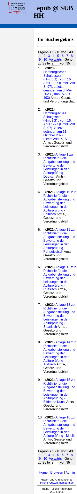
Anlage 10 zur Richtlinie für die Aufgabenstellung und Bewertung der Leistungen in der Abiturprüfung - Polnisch (59, 203)
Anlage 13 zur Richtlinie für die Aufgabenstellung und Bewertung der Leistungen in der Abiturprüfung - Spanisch (59, 315)
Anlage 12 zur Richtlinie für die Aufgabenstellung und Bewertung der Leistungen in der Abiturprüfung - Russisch (59, 278)
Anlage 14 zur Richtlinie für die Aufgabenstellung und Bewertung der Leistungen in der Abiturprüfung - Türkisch (59, 353)
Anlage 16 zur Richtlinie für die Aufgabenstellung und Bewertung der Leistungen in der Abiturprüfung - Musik (59, 426)
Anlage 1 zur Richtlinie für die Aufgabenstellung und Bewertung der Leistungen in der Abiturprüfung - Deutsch (59, 165)
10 (45, 59)
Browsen (56, 472)
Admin (70, 472)
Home (43, 472)
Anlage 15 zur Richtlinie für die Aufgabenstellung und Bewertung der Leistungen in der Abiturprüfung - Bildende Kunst (59, 391)
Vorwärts (55, 59)
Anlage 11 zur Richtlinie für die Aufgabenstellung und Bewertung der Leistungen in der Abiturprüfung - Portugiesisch (59, 240)
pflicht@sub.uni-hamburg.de (57, 482)
